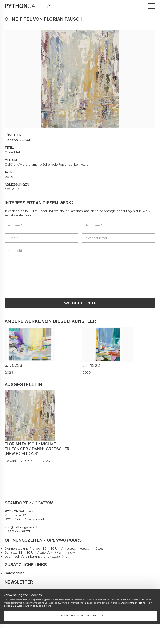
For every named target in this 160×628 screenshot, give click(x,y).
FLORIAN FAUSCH (18, 140)
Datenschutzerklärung (133, 602)
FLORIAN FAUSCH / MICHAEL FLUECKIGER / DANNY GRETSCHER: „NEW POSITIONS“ (37, 449)
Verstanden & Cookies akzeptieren (80, 615)
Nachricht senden (80, 303)
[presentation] (40, 285)
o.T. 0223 (14, 366)
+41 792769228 (18, 531)
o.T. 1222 (91, 366)
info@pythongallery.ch (21, 527)
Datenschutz (14, 573)
